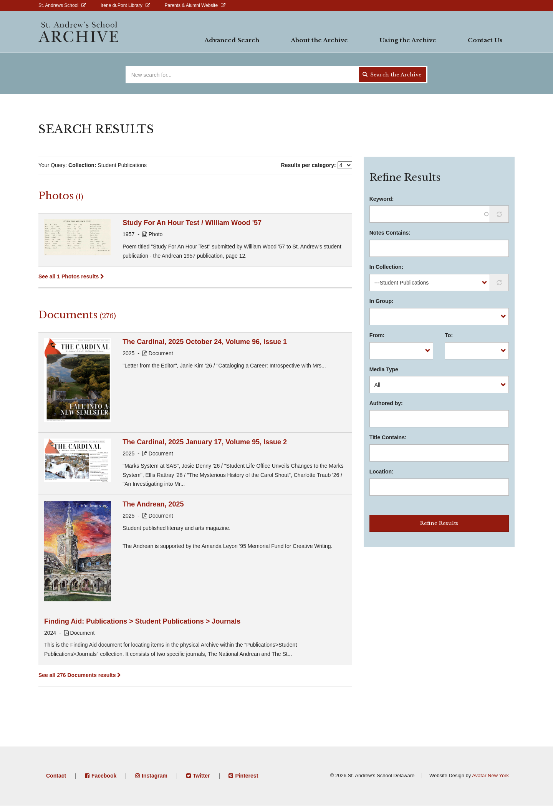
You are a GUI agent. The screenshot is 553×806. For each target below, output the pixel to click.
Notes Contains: (390, 233)
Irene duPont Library (121, 5)
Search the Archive (392, 74)
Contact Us (485, 40)
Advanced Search (231, 40)
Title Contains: (388, 437)
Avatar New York (490, 775)
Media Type (383, 369)
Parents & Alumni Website (191, 5)
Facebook (103, 776)
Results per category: (308, 165)
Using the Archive (407, 40)
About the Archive (319, 40)
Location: (381, 471)
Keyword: (381, 199)
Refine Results (439, 523)
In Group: (381, 301)
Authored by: (386, 403)
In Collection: (386, 267)
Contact (56, 776)
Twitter (201, 776)
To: (449, 335)
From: (377, 335)
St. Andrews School (58, 5)
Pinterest (246, 776)
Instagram (154, 776)
